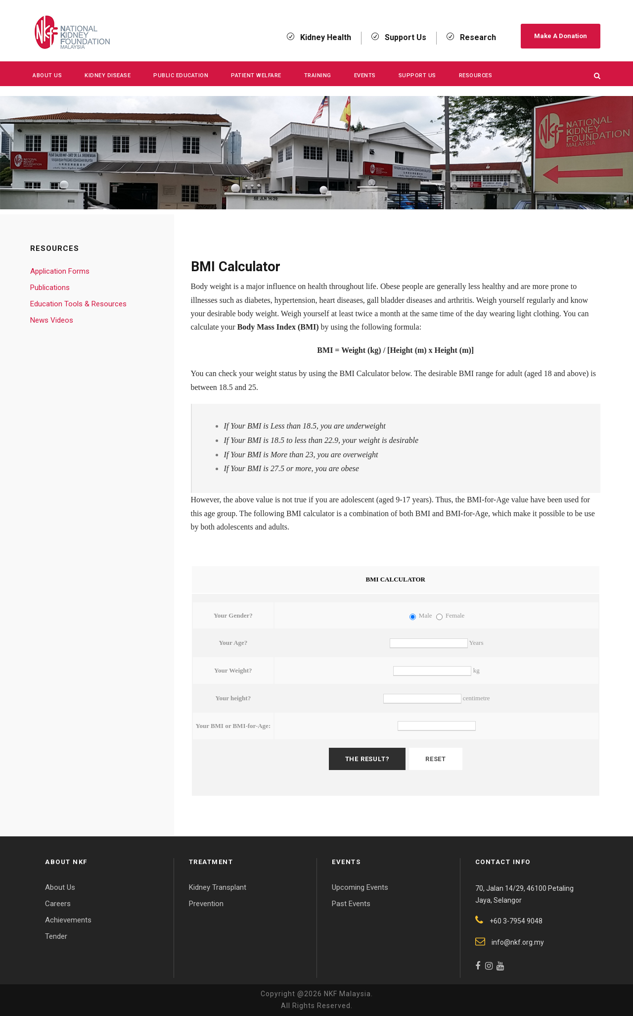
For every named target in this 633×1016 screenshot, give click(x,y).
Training (317, 75)
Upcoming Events (360, 887)
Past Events (351, 903)
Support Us (417, 75)
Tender (56, 936)
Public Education (180, 75)
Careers (58, 903)
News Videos (51, 320)
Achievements (68, 920)
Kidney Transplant (217, 887)
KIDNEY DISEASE (108, 75)
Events (365, 75)
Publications (50, 287)
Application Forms (60, 271)
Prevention (206, 903)
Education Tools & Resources (78, 303)
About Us (47, 75)
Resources (476, 75)
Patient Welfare (256, 75)
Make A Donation (560, 36)
